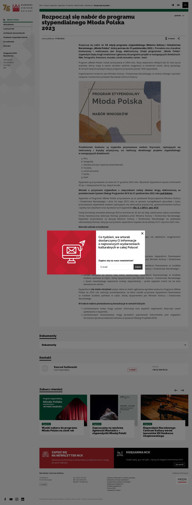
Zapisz (138, 267)
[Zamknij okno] (142, 233)
